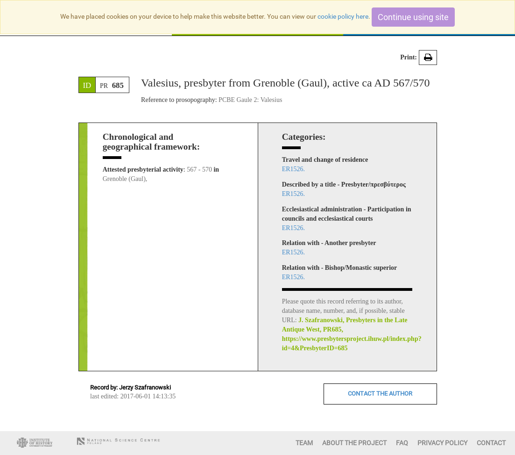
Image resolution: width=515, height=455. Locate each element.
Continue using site (413, 17)
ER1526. (293, 169)
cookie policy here (342, 16)
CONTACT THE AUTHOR (380, 393)
